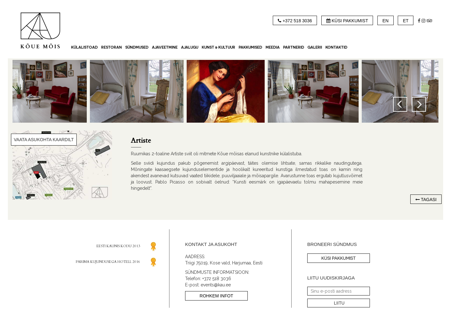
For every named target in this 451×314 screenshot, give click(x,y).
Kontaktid (336, 47)
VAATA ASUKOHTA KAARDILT (44, 139)
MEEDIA (273, 47)
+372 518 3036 (216, 278)
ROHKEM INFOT (216, 295)
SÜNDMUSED (136, 47)
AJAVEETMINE (165, 47)
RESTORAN (111, 47)
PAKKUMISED (250, 47)
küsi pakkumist (338, 258)
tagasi (428, 199)
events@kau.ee (216, 284)
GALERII (315, 47)
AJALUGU (189, 47)
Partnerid (293, 47)
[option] (225, 91)
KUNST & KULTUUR (218, 47)
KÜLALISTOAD (84, 47)
